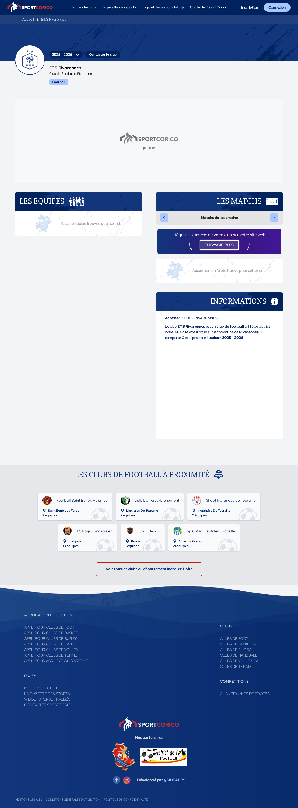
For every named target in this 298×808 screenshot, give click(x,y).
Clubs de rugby (235, 649)
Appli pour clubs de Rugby (50, 638)
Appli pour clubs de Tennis (50, 655)
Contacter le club (103, 54)
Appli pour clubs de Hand (49, 644)
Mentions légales (28, 799)
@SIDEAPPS (174, 779)
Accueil (28, 19)
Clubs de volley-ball (241, 660)
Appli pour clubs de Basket (51, 633)
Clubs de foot (234, 638)
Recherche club (40, 688)
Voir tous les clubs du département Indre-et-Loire (149, 568)
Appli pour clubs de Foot (49, 627)
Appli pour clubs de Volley (51, 649)
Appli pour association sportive (56, 660)
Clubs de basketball (240, 644)
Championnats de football (247, 693)
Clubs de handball (238, 655)
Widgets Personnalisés (47, 699)
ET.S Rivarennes (53, 19)
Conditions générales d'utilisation (73, 799)
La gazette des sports (47, 693)
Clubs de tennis (235, 666)
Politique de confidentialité (125, 799)
